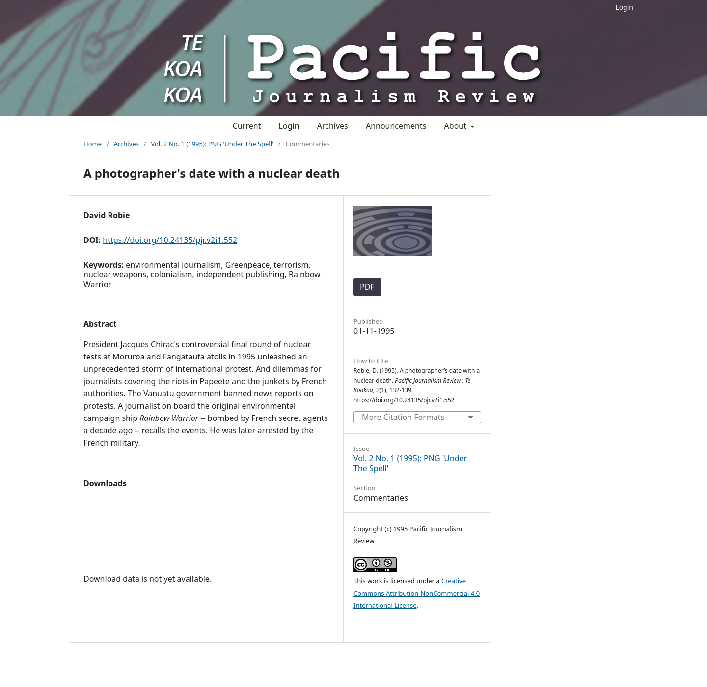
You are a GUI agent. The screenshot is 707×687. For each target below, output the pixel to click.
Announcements (396, 125)
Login (624, 7)
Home (92, 143)
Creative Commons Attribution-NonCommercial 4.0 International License (417, 593)
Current (247, 125)
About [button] (456, 125)
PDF (367, 286)
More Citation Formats (403, 417)
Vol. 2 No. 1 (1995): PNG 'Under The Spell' (212, 143)
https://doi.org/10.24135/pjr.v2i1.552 (170, 240)
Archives (332, 125)
